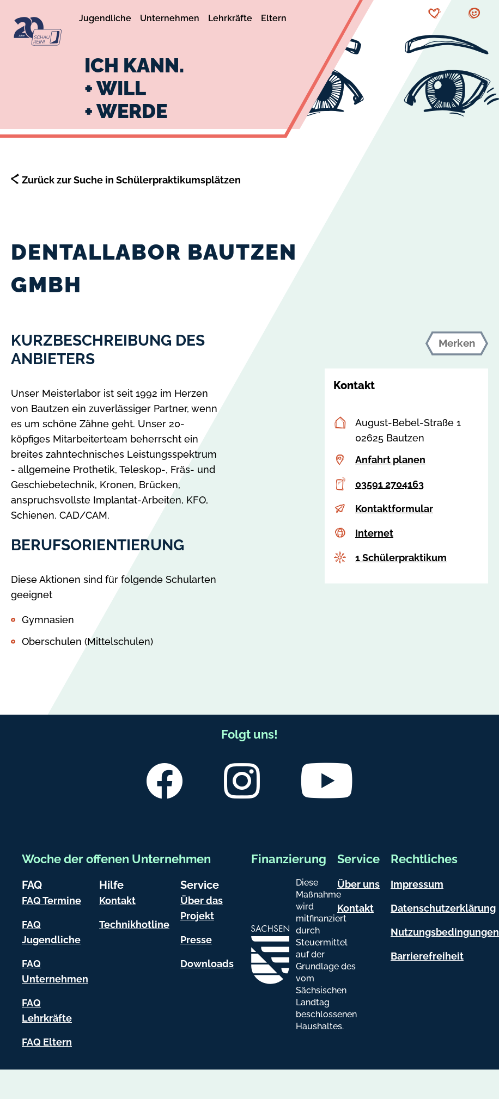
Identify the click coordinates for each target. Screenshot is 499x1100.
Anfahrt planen (390, 459)
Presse (196, 939)
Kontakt (117, 900)
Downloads (207, 963)
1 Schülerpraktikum (401, 557)
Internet (374, 533)
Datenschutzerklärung (443, 908)
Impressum (417, 884)
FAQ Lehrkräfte (47, 1010)
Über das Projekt (201, 908)
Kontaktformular (394, 508)
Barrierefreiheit (427, 956)
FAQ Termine (51, 900)
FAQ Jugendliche (51, 932)
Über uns (358, 884)
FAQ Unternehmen (55, 971)
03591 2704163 (389, 484)
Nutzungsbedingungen (445, 932)
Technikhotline (134, 924)
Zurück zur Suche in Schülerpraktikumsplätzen (131, 180)
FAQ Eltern (47, 1042)
